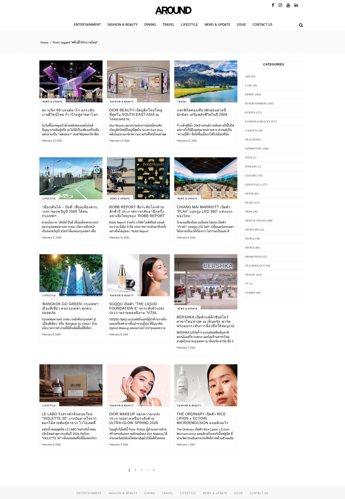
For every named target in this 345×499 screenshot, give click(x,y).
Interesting (253, 148)
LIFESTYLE (49, 198)
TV (247, 283)
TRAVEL (182, 101)
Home (44, 42)
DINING (250, 94)
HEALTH (250, 139)
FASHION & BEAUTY (122, 101)
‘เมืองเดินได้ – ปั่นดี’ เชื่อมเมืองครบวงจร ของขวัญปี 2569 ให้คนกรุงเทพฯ (69, 211)
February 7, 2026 (186, 347)
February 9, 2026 (186, 237)
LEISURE (250, 175)
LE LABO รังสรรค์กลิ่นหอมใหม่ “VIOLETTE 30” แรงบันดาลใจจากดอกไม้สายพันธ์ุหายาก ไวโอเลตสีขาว (69, 418)
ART (247, 76)
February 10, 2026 (119, 237)
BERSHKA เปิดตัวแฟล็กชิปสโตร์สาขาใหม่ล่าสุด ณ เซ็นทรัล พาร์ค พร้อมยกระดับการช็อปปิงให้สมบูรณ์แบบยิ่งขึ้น (205, 321)
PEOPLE (250, 238)
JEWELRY (251, 166)
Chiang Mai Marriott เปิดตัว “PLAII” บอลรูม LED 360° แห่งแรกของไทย (205, 211)
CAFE (248, 85)
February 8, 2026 (51, 334)
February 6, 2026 (51, 444)
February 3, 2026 (118, 444)
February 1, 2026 (186, 444)
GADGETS (251, 130)
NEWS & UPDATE (52, 101)
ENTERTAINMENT (256, 103)
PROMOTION (253, 256)
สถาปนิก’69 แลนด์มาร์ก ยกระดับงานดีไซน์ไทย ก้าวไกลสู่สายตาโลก (70, 112)
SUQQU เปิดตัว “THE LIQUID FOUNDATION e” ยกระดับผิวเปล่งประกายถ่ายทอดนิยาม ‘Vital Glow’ (136, 308)
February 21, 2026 (51, 237)
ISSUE (248, 157)
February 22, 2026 (187, 140)
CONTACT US (259, 493)
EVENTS (250, 112)
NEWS (249, 211)
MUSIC (249, 202)
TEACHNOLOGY (255, 265)
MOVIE (249, 193)
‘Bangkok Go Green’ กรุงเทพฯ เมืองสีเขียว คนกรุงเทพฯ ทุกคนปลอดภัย (70, 308)
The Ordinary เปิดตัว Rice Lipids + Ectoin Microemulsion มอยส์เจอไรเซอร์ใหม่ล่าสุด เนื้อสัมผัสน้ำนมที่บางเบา (203, 418)
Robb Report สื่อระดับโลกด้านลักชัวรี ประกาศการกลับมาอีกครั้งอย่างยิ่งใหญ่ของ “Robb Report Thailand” (137, 211)
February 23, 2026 (52, 140)
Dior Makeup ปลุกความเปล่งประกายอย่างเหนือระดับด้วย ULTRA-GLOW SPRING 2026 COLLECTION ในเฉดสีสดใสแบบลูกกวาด (138, 418)
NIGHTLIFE (252, 229)
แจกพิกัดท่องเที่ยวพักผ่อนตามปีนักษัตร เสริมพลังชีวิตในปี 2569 (202, 112)
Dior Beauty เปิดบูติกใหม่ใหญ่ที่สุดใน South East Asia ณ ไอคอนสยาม (136, 114)
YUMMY (250, 292)
